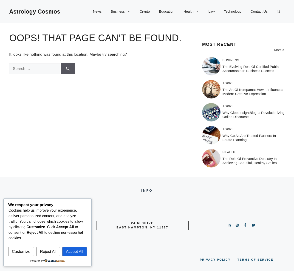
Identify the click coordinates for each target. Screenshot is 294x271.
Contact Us (259, 11)
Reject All (48, 251)
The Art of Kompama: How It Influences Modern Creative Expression (253, 92)
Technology (232, 11)
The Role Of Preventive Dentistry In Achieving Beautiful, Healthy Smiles (250, 161)
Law (211, 11)
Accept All (74, 251)
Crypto (145, 11)
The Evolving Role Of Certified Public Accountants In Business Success (251, 69)
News (97, 11)
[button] (278, 11)
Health (194, 11)
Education (166, 11)
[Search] (68, 68)
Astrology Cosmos (34, 11)
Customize (21, 251)
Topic (228, 83)
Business (123, 11)
